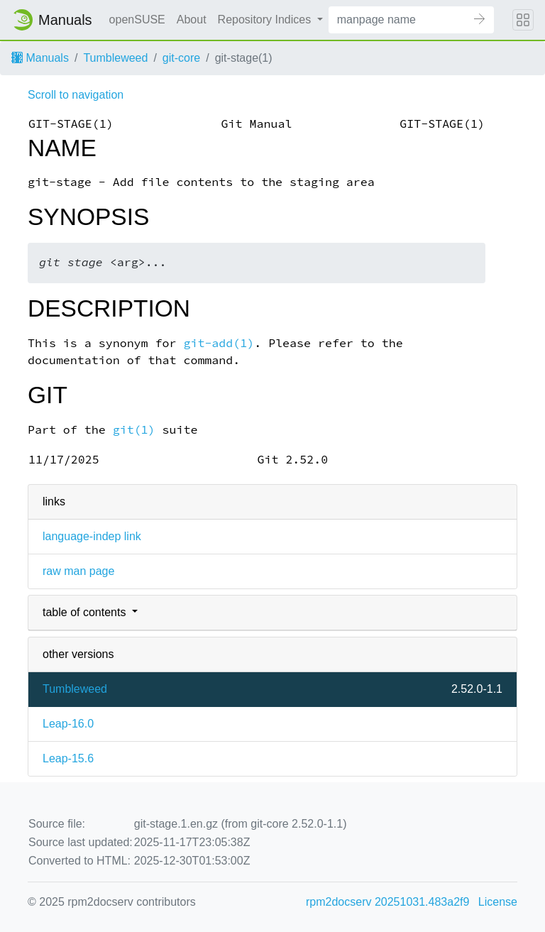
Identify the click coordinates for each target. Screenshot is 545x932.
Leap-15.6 (68, 758)
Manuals (40, 58)
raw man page (78, 571)
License (497, 902)
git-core (181, 58)
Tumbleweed (115, 58)
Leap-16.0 (68, 724)
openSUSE (137, 19)
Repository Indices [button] (266, 19)
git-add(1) (218, 343)
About (192, 19)
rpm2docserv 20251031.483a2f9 (387, 902)
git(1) (134, 429)
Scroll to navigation (75, 95)
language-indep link (92, 536)
